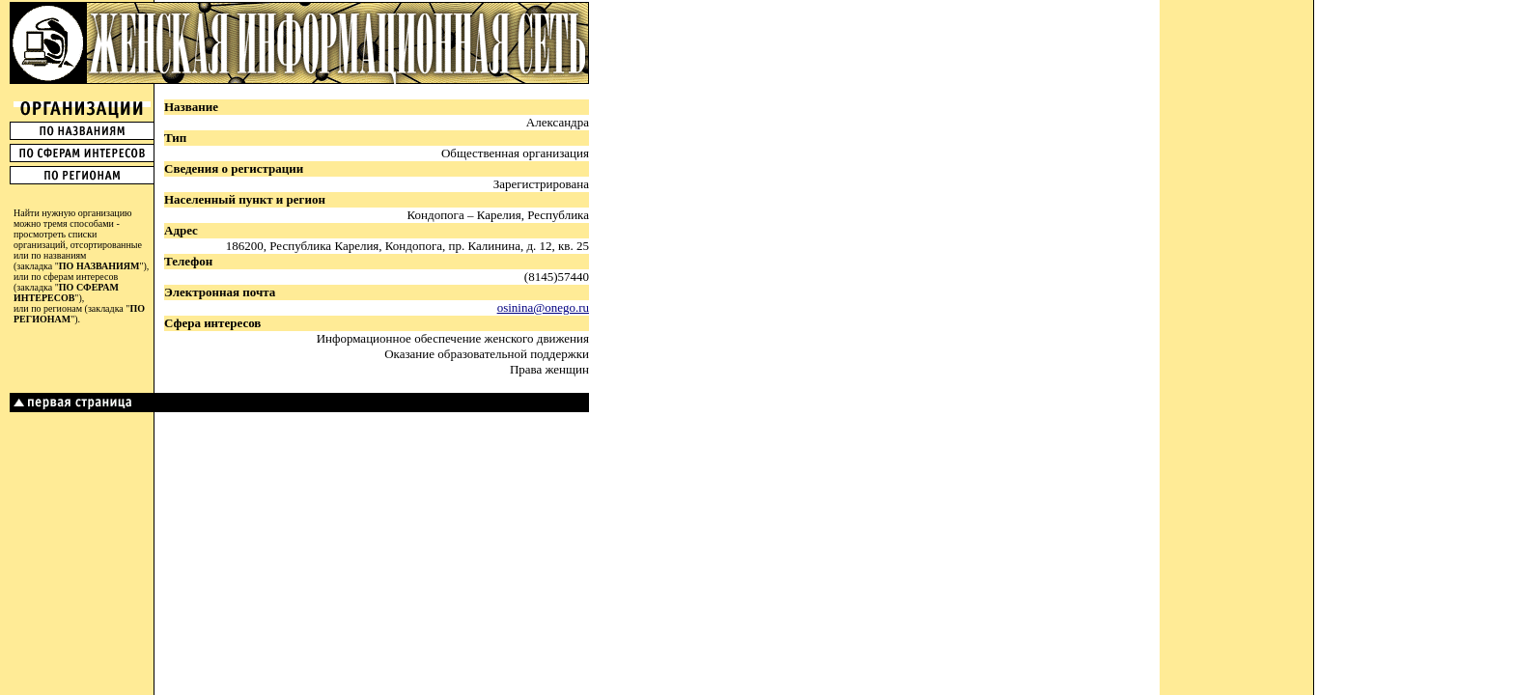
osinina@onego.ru (543, 307)
